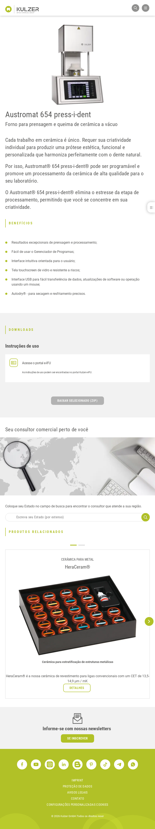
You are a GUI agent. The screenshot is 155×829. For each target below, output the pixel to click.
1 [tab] (73, 545)
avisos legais (77, 792)
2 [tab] (81, 545)
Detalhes (77, 688)
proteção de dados (77, 786)
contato (77, 798)
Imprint (77, 780)
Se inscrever (77, 738)
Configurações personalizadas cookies (77, 805)
